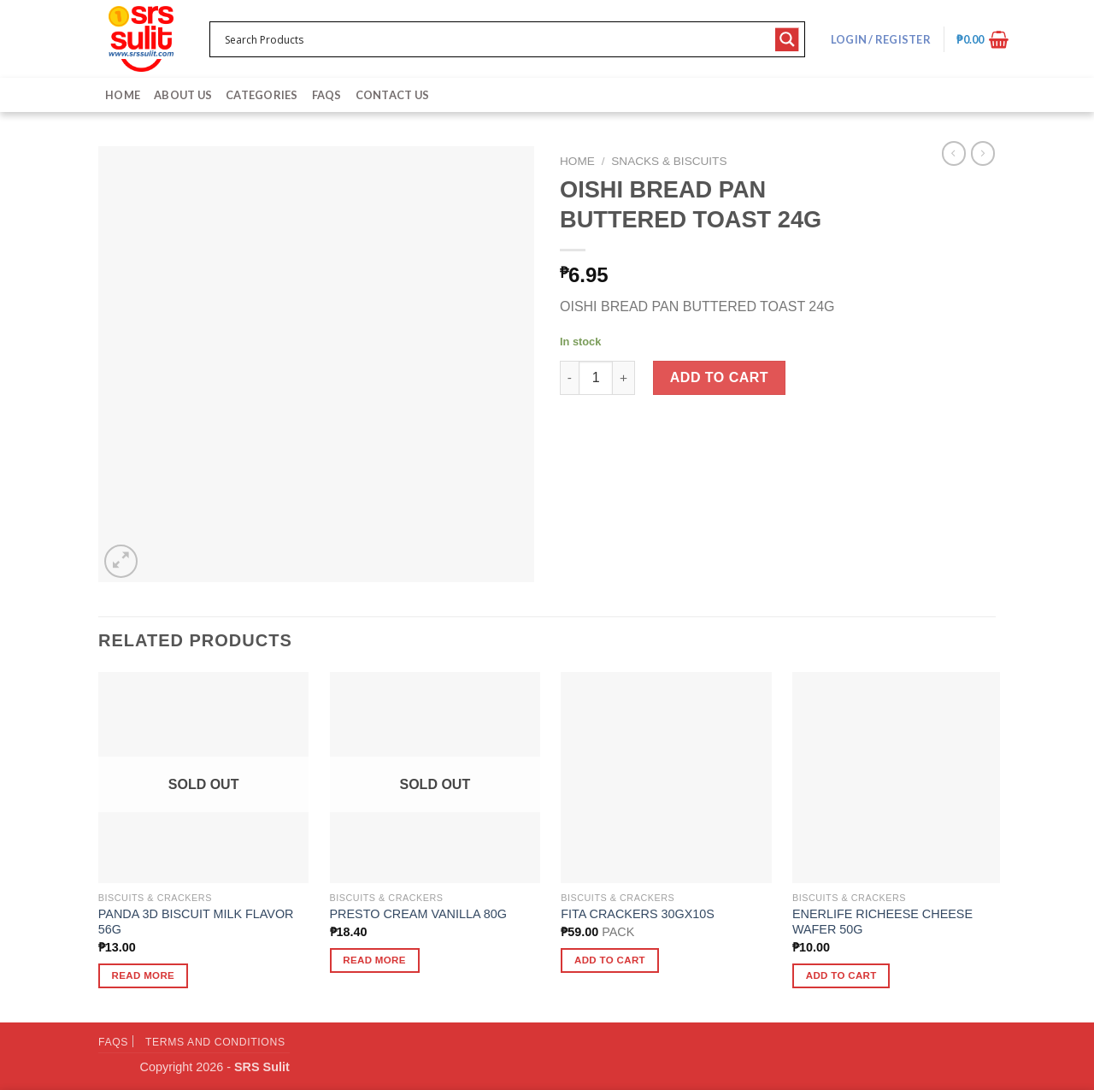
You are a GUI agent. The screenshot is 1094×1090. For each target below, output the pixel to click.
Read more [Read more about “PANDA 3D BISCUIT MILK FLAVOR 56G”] (143, 975)
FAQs (327, 95)
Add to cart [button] (609, 960)
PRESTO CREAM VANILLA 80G (418, 914)
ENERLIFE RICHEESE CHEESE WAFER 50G (882, 922)
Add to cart (719, 377)
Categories (262, 95)
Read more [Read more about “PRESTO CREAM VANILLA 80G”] (374, 960)
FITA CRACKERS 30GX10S (638, 914)
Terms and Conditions (215, 1042)
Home (122, 95)
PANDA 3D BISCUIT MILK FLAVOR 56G (196, 922)
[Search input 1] (496, 39)
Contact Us (393, 95)
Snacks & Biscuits (668, 161)
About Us (183, 95)
